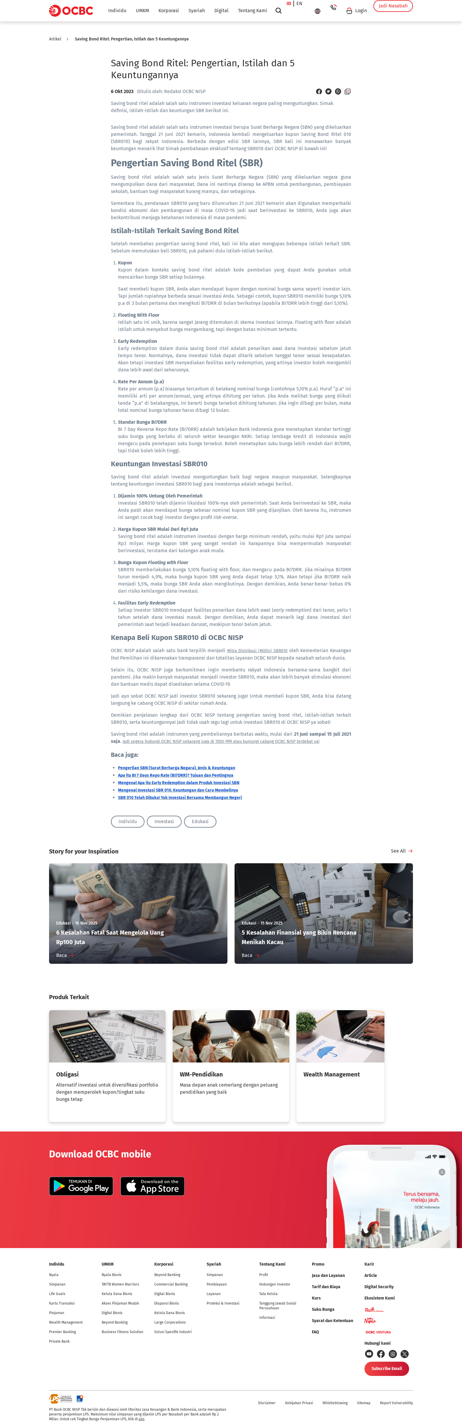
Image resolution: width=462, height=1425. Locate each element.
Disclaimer (267, 1403)
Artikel (55, 39)
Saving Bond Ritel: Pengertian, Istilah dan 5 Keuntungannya (132, 39)
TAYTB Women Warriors (120, 1284)
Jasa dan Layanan (328, 1275)
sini (141, 1419)
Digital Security (379, 1286)
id (291, 10)
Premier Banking (62, 1332)
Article (370, 1275)
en (302, 10)
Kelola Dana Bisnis (117, 1294)
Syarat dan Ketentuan (332, 1320)
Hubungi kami (377, 1343)
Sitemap (363, 1403)
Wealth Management (66, 1322)
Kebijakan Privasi (299, 1403)
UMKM (142, 10)
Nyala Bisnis (112, 1275)
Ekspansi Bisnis (166, 1303)
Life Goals (57, 1294)
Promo (318, 1264)
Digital (221, 10)
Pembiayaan (217, 1284)
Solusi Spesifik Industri (173, 1332)
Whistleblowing (335, 1403)
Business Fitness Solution (122, 1332)
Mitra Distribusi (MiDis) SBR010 (257, 650)
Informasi (267, 1318)
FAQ (315, 1332)
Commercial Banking (171, 1284)
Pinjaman (56, 1313)
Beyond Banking (115, 1322)
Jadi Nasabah (393, 10)
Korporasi (168, 10)
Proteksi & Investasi (223, 1303)
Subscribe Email (387, 1368)
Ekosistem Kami (379, 1298)
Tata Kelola (268, 1294)
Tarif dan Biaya (326, 1286)
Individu (117, 10)
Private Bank (59, 1341)
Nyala (54, 1275)
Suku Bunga (323, 1309)
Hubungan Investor (274, 1284)
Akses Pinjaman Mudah (120, 1303)
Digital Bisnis (112, 1313)
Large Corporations (170, 1322)
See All (398, 851)
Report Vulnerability (396, 1403)
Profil (263, 1275)
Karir (369, 1264)
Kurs (316, 1298)
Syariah (196, 10)
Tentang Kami (252, 10)
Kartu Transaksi (62, 1303)
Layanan (214, 1294)
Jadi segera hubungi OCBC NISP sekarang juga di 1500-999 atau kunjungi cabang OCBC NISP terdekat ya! (220, 741)
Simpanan (57, 1284)
